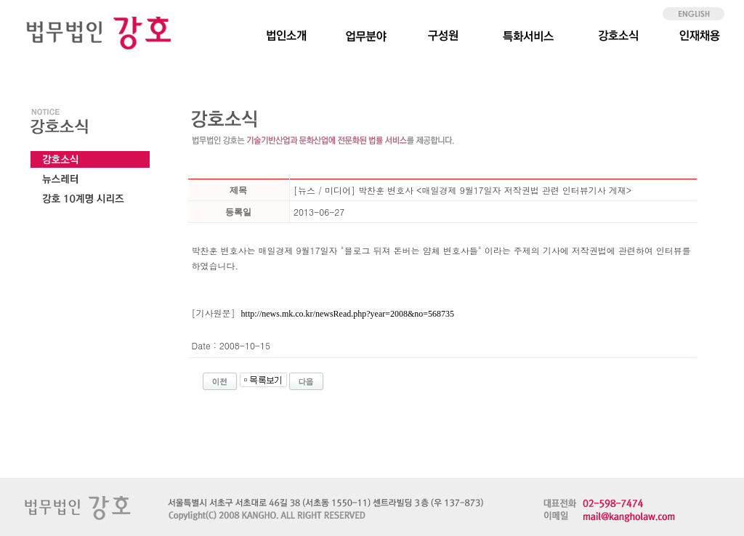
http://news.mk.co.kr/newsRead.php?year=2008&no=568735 (347, 314)
